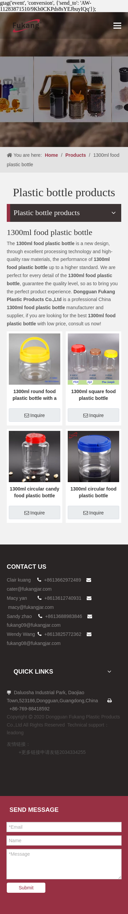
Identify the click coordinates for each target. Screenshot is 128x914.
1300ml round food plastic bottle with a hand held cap (35, 395)
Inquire (34, 415)
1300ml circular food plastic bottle (93, 492)
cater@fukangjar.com (29, 589)
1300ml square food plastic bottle (93, 395)
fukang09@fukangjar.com (34, 625)
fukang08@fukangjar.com (34, 643)
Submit (26, 887)
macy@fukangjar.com (31, 607)
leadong (15, 732)
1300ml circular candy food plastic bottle (34, 492)
